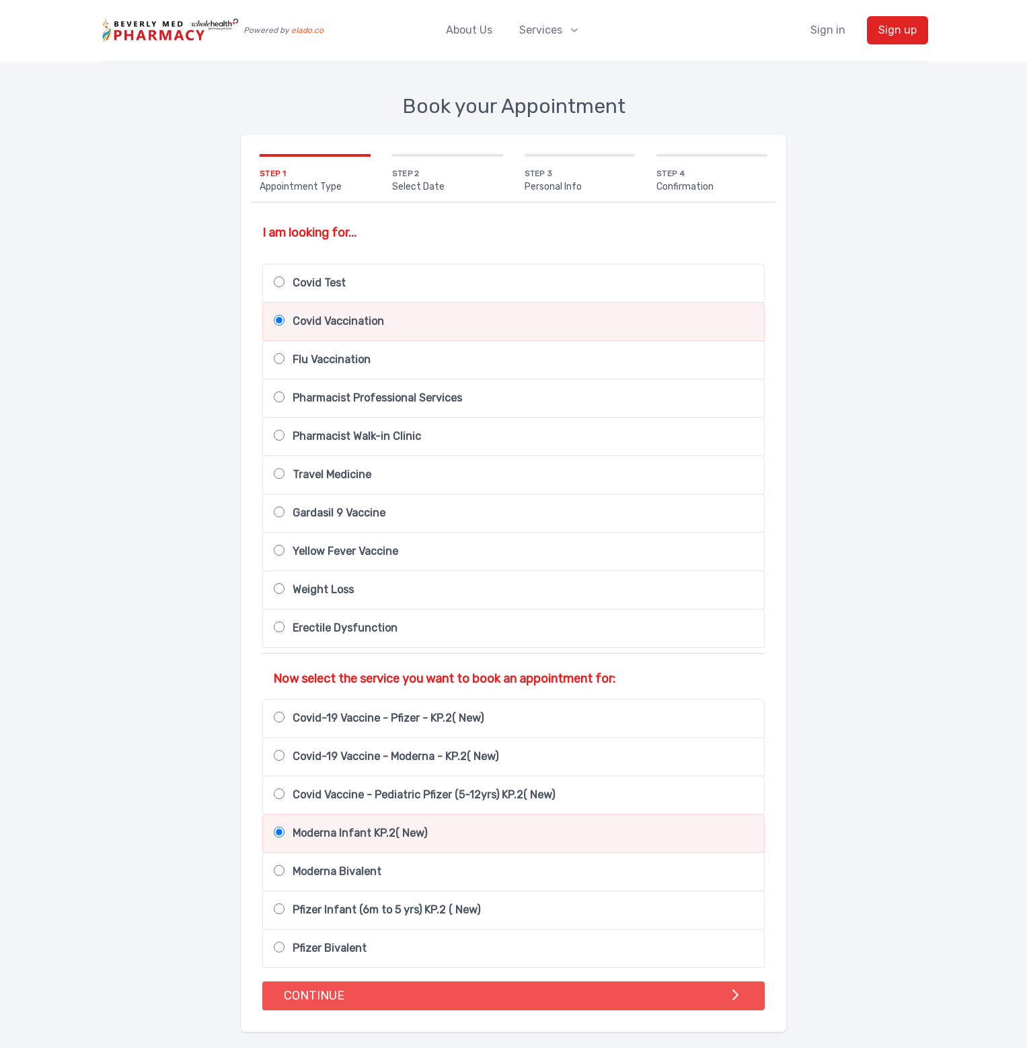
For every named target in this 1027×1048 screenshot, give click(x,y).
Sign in (827, 30)
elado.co (307, 30)
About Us (469, 30)
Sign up (897, 30)
